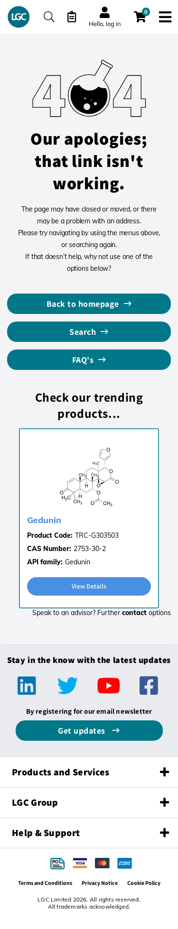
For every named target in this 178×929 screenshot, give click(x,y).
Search (82, 331)
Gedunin (44, 520)
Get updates (82, 730)
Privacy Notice (100, 882)
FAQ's (83, 359)
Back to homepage (83, 303)
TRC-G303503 (97, 535)
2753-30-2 (90, 548)
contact (134, 612)
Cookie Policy (143, 882)
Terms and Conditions (45, 882)
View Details (89, 586)
